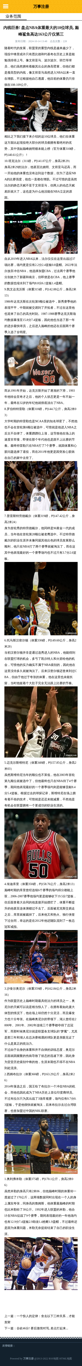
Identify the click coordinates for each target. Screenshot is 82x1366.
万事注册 (41, 6)
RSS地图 (54, 1358)
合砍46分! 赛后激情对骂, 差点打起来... (42, 1328)
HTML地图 (65, 1358)
